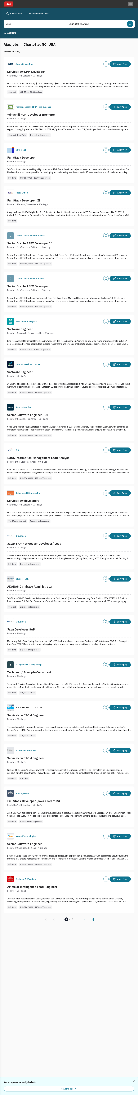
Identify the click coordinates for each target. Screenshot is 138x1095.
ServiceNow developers (23, 501)
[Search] (130, 24)
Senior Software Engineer (24, 844)
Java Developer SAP (21, 629)
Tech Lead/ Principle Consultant (29, 672)
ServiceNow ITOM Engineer (26, 715)
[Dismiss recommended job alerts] (134, 1081)
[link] (45, 919)
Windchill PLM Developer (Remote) (31, 115)
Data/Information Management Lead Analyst (38, 458)
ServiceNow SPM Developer (26, 72)
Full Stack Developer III (23, 200)
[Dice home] (8, 4)
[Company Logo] (10, 64)
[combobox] (31, 23)
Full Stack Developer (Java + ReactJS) (33, 801)
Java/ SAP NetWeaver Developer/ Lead (34, 544)
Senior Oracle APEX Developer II (29, 243)
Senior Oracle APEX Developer (28, 286)
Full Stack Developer (21, 157)
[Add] (106, 64)
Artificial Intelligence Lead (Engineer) (32, 887)
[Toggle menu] (130, 4)
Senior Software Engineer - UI (27, 415)
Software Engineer (20, 329)
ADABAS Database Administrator (30, 586)
